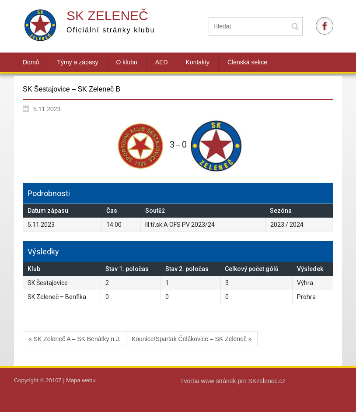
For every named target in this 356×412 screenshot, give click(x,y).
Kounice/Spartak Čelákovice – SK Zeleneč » (192, 338)
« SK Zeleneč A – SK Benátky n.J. (74, 338)
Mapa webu (80, 380)
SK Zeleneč (107, 15)
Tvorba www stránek (208, 380)
